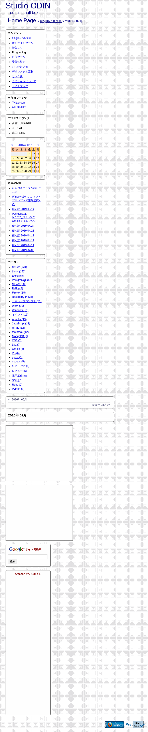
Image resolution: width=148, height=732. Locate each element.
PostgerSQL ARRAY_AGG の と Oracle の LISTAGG (23, 217)
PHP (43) (17, 288)
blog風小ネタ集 (51, 21)
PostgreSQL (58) (22, 280)
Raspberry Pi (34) (22, 296)
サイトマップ (20, 86)
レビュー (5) (19, 370)
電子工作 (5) (19, 375)
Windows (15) (20, 310)
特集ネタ (17, 47)
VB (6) (16, 353)
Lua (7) (16, 344)
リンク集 (17, 76)
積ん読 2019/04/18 (23, 235)
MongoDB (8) (20, 336)
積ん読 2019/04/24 (23, 225)
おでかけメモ (20, 66)
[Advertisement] (39, 453)
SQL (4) (16, 380)
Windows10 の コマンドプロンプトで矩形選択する (26, 200)
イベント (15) (20, 314)
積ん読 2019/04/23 (23, 230)
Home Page (22, 20)
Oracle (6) (18, 348)
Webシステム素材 (22, 71)
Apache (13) (19, 319)
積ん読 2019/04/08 (23, 250)
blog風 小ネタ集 (21, 38)
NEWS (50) (19, 284)
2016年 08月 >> (100, 404)
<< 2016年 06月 (17, 399)
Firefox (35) (19, 292)
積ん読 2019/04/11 (23, 245)
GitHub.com (19, 106)
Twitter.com (19, 102)
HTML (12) (18, 327)
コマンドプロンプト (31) (27, 301)
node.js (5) (18, 361)
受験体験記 (18, 61)
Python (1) (18, 388)
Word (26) (18, 306)
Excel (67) (18, 275)
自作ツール (18, 56)
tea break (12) (20, 332)
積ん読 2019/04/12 (23, 240)
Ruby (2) (17, 384)
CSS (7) (17, 340)
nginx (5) (17, 357)
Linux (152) (18, 271)
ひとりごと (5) (20, 366)
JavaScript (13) (21, 323)
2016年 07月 (25, 145)
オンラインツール (22, 42)
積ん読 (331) (19, 266)
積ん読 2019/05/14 (23, 209)
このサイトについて (24, 81)
